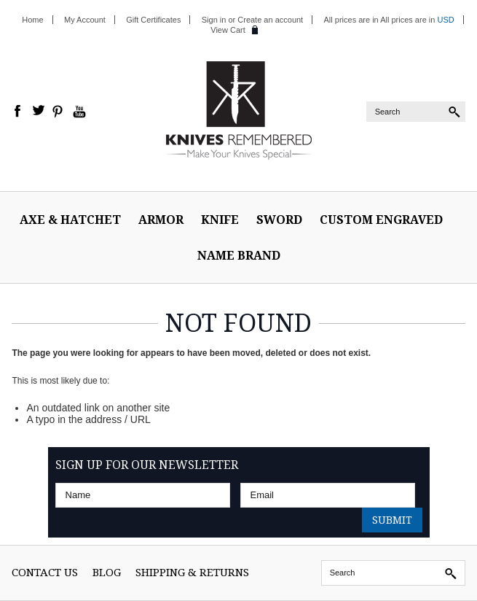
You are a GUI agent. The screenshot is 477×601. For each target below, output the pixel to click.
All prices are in (417, 19)
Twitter (38, 111)
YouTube (79, 111)
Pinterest (59, 111)
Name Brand (238, 255)
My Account (85, 19)
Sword (279, 220)
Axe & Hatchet (70, 220)
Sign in (214, 19)
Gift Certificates (153, 19)
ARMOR (161, 220)
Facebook (18, 111)
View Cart (227, 30)
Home (32, 19)
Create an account (270, 19)
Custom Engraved (381, 220)
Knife (220, 220)
